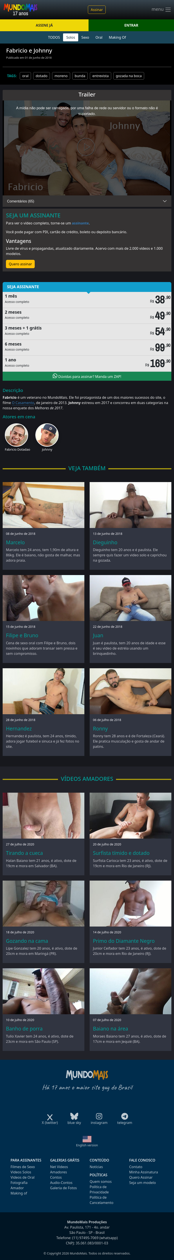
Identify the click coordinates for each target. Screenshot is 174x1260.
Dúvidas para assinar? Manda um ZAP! (87, 376)
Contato (135, 1166)
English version (87, 1145)
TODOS (54, 37)
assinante (80, 223)
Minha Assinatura (143, 1172)
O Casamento (23, 402)
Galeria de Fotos (63, 1187)
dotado (41, 75)
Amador (17, 1187)
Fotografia (19, 1182)
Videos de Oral (22, 1177)
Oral (98, 37)
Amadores (58, 1172)
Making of (19, 1193)
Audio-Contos (61, 1182)
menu (161, 9)
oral (25, 75)
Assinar (97, 9)
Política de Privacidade (99, 1189)
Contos (56, 1177)
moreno (61, 75)
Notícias (96, 1166)
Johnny (47, 449)
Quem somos (101, 1181)
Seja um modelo (142, 1182)
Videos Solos (21, 1172)
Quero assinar (20, 264)
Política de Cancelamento (101, 1200)
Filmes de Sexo (23, 1166)
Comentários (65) (20, 201)
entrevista (100, 75)
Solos (70, 37)
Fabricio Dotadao (17, 449)
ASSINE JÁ (44, 25)
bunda (80, 75)
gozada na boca (129, 75)
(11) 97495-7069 (85, 1237)
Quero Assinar (141, 1177)
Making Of (117, 37)
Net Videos (59, 1166)
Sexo (85, 37)
